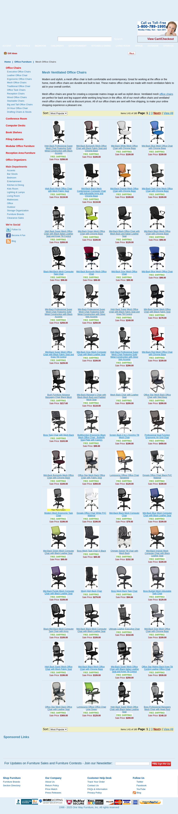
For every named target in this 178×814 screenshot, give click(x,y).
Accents (11, 170)
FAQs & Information (97, 789)
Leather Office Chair (17, 75)
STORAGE (168, 46)
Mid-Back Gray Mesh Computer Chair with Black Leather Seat (91, 353)
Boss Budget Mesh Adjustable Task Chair (157, 592)
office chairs (166, 94)
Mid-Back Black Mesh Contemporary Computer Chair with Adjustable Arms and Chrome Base (91, 192)
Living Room (13, 196)
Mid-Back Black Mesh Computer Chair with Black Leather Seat (91, 630)
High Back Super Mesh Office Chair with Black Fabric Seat (58, 667)
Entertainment (14, 181)
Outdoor (11, 207)
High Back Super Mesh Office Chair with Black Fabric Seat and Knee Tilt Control (124, 312)
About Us (50, 781)
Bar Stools (12, 174)
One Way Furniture (26, 31)
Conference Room (16, 118)
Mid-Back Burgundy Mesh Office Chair (91, 272)
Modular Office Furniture (20, 146)
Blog (14, 241)
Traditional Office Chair (18, 86)
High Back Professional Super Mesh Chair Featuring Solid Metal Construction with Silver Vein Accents (124, 356)
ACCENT (6, 46)
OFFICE (139, 46)
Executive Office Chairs (19, 71)
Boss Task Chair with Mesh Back (58, 435)
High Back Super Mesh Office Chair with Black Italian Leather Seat (124, 709)
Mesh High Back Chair (91, 591)
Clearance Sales (15, 218)
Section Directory (11, 785)
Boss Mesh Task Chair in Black (91, 551)
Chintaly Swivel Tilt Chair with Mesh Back (124, 552)
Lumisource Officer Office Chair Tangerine (124, 476)
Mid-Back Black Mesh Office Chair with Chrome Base (157, 232)
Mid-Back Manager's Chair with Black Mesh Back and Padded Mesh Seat (91, 397)
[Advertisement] (64, 8)
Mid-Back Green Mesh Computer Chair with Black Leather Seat (58, 552)
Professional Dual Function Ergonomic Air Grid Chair (157, 436)
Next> (157, 113)
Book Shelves (14, 132)
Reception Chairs (16, 93)
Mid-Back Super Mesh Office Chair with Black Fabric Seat (157, 310)
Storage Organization (18, 210)
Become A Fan (18, 235)
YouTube (140, 789)
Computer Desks (15, 125)
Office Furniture (23, 61)
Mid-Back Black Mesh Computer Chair (124, 514)
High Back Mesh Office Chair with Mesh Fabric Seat (58, 189)
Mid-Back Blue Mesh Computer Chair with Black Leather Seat (157, 514)
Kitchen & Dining (15, 185)
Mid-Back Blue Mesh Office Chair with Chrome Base (157, 147)
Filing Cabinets (14, 139)
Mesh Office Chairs (16, 82)
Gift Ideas (12, 53)
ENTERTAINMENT (78, 46)
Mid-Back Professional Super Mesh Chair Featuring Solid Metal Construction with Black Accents (58, 313)
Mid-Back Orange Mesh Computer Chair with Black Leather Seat (157, 553)
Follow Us (16, 229)
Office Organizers (16, 159)
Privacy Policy (94, 792)
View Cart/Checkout (160, 38)
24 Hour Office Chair (17, 108)
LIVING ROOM (123, 46)
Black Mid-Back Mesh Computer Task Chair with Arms (58, 630)
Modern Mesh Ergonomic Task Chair (58, 514)
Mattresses (12, 199)
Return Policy (52, 785)
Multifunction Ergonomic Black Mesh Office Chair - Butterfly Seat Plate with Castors (91, 437)
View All (168, 113)
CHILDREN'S (57, 46)
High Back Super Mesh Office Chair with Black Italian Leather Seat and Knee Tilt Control (58, 233)
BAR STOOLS (23, 46)
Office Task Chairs (16, 90)
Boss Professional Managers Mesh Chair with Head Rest (157, 708)
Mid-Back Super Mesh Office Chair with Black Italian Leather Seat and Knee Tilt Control (124, 669)
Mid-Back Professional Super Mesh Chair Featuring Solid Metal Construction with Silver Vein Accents (91, 313)
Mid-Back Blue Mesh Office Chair (157, 271)
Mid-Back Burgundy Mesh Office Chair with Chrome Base (58, 476)
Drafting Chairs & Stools (19, 112)
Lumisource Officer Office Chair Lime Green (91, 708)
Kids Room (12, 188)
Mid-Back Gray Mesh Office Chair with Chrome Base (157, 630)
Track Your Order (96, 781)
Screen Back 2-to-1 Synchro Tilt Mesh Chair (124, 436)
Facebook (141, 785)
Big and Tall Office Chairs (20, 104)
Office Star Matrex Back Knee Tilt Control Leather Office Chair (157, 667)
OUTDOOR (153, 46)
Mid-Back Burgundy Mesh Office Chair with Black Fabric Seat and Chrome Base (91, 148)
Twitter (139, 781)
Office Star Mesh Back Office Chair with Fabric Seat (91, 476)
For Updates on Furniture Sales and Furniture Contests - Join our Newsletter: (58, 763)
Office (10, 203)
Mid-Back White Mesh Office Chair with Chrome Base (124, 147)
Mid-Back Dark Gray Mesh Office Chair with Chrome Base (157, 189)
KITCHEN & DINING (101, 46)
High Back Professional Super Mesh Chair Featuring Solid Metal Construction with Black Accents (58, 150)
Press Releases (53, 792)
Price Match (51, 789)
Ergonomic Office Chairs (19, 79)
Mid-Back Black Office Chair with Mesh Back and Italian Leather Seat (124, 233)
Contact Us (93, 785)
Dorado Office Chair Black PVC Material (157, 476)
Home (7, 61)
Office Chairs (13, 67)
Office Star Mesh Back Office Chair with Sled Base (157, 396)
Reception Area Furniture (20, 153)
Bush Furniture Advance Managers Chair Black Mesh (58, 396)
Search (118, 38)
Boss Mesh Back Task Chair (124, 591)
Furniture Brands (15, 214)
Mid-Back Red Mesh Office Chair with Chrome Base (157, 353)
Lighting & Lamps (16, 192)
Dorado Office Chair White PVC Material (91, 514)
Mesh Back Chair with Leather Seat (124, 396)
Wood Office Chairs (17, 97)
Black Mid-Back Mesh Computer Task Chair (58, 272)
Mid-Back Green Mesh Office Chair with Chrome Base (91, 232)
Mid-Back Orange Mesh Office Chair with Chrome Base (124, 189)
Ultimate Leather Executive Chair (124, 629)
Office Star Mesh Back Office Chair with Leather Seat (58, 708)
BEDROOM (40, 46)
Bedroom (11, 177)
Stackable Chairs (15, 100)
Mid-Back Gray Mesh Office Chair (124, 272)
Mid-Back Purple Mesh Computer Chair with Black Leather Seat (58, 592)
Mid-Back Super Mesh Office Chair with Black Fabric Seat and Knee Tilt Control (58, 354)
